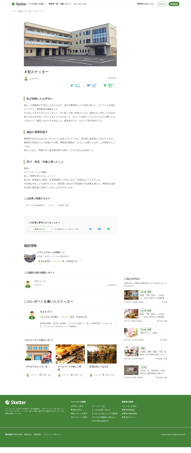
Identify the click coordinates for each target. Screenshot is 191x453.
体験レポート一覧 (24, 11)
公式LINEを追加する (100, 427)
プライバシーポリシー (52, 440)
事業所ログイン (128, 423)
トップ (14, 11)
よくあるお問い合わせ (101, 416)
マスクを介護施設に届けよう (104, 423)
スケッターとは (98, 412)
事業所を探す (76, 416)
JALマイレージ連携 (79, 423)
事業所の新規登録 (129, 419)
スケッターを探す (129, 412)
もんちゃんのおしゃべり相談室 (105, 419)
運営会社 (28, 440)
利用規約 (37, 440)
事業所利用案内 (128, 416)
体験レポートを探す (79, 419)
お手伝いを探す (77, 412)
